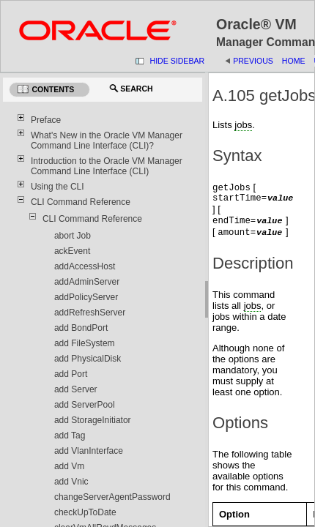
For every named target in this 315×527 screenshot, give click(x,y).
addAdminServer (86, 282)
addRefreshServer (89, 312)
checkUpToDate (85, 512)
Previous (253, 60)
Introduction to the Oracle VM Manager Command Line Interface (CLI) (106, 166)
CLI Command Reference (80, 202)
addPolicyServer (86, 297)
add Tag (70, 435)
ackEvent (72, 251)
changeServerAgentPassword (112, 497)
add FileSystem (84, 343)
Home (293, 60)
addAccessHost (84, 266)
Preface (46, 120)
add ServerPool (84, 405)
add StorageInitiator (92, 420)
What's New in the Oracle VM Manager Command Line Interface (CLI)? (106, 140)
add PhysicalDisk (87, 359)
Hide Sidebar (177, 60)
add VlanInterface (88, 451)
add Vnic (71, 481)
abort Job (72, 236)
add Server (75, 389)
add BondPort (81, 328)
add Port (70, 374)
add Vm (69, 466)
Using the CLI (57, 187)
